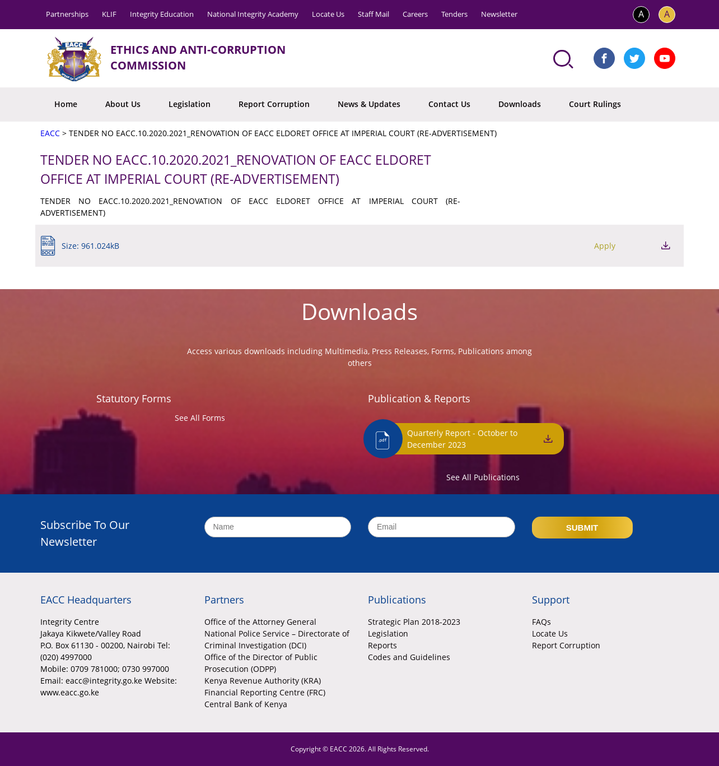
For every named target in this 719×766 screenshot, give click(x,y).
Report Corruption (274, 104)
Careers (415, 14)
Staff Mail (373, 14)
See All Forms (200, 417)
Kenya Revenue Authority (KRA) (262, 680)
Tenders (454, 14)
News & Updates (369, 104)
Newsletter (499, 14)
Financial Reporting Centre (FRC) (264, 692)
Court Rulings (595, 104)
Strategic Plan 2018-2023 (414, 621)
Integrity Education (162, 14)
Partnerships (67, 14)
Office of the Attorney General (260, 621)
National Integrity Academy (252, 14)
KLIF (109, 14)
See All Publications (483, 477)
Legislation (190, 104)
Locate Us (328, 14)
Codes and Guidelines (409, 657)
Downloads (519, 104)
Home (65, 104)
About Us (123, 104)
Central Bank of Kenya (245, 704)
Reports (382, 645)
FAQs (541, 621)
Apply (604, 245)
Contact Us (449, 104)
